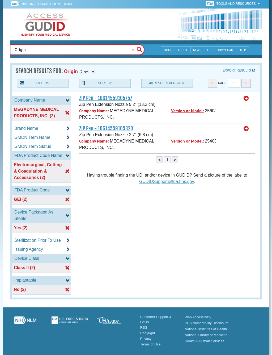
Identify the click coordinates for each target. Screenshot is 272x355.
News (197, 50)
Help (242, 50)
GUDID (45, 24)
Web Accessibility (198, 317)
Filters (42, 83)
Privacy (146, 339)
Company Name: (94, 111)
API (209, 50)
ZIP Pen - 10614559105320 (106, 128)
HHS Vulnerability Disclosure (207, 323)
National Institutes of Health (206, 329)
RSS (143, 327)
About (183, 50)
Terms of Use (150, 344)
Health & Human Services (204, 341)
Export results (237, 70)
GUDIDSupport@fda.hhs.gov (166, 181)
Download (225, 50)
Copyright (147, 333)
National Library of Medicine (47, 4)
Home (168, 50)
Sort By (105, 83)
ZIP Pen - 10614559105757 (105, 98)
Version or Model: (187, 111)
